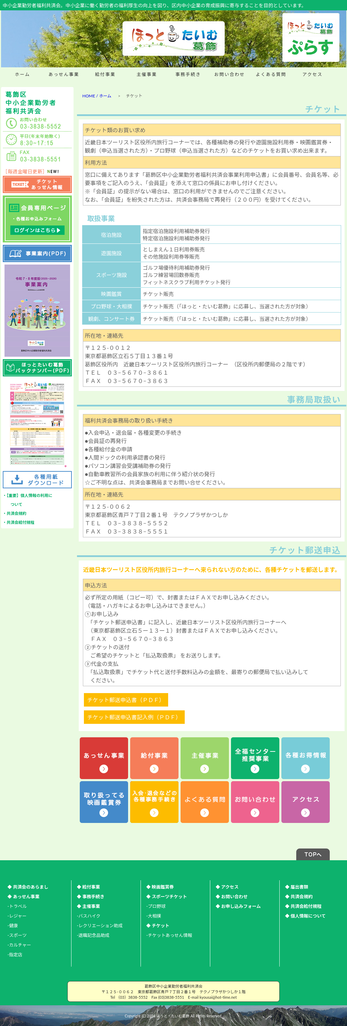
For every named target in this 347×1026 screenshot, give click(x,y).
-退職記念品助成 (93, 935)
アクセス (312, 74)
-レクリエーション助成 (100, 925)
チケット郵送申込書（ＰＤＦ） (126, 700)
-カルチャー (19, 945)
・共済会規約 (15, 513)
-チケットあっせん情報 (169, 935)
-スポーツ (17, 935)
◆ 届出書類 (296, 887)
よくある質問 (271, 74)
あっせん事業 (64, 74)
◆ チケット (158, 925)
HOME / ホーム (97, 95)
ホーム (22, 74)
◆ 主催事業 (88, 906)
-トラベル (17, 906)
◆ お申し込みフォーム (238, 906)
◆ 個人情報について (305, 916)
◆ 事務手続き (91, 896)
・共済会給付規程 (19, 522)
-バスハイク (88, 916)
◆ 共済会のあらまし (28, 887)
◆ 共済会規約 (299, 896)
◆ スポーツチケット (166, 896)
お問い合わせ (229, 74)
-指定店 (15, 954)
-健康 (13, 925)
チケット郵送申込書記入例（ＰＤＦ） (134, 717)
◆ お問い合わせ (232, 896)
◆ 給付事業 (88, 887)
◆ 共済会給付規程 (303, 906)
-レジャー (17, 916)
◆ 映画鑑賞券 (160, 887)
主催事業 (146, 74)
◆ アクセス (227, 887)
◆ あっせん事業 (24, 896)
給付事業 (105, 74)
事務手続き (188, 74)
